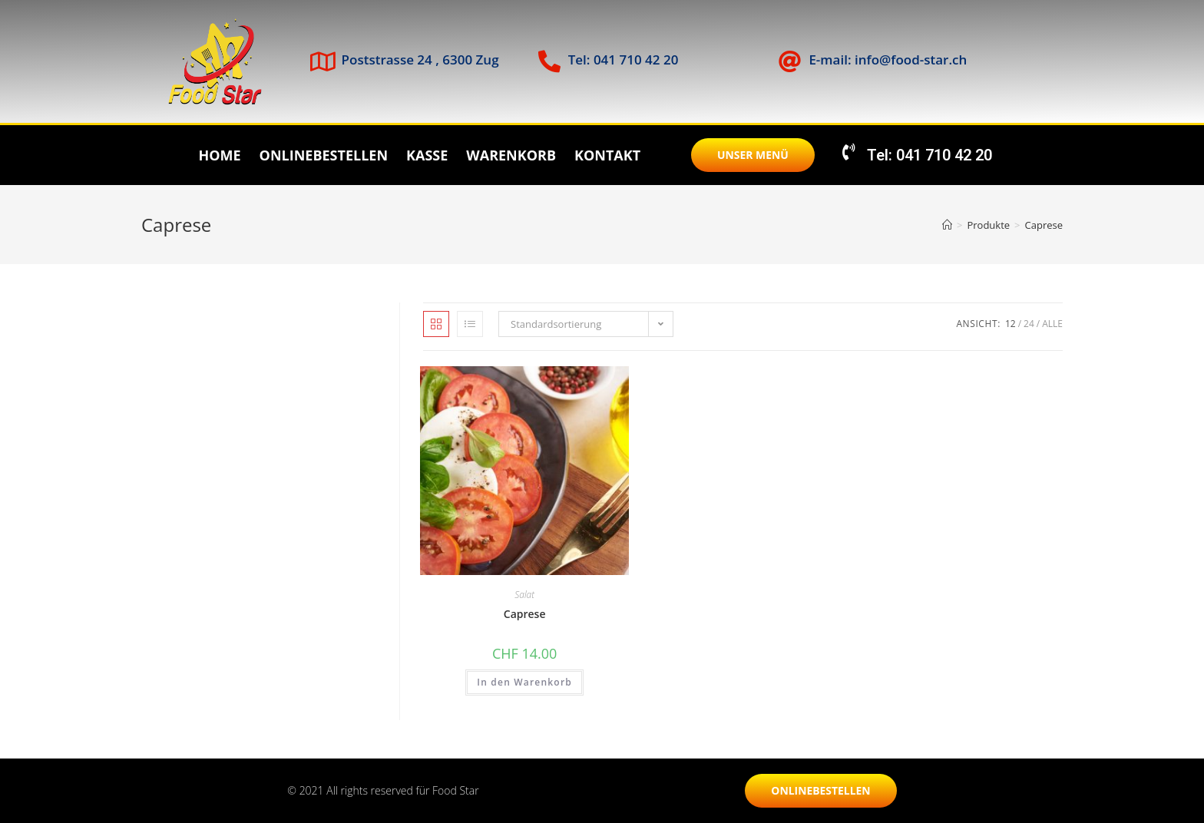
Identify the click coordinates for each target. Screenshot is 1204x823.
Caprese (1044, 225)
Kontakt (607, 155)
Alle (1052, 323)
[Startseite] (947, 225)
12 (1010, 323)
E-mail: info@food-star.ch (888, 59)
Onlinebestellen (324, 155)
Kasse (427, 155)
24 (1029, 323)
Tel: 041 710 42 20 (623, 59)
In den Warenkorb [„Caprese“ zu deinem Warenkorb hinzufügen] (524, 682)
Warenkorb (511, 155)
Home (219, 155)
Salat (524, 594)
